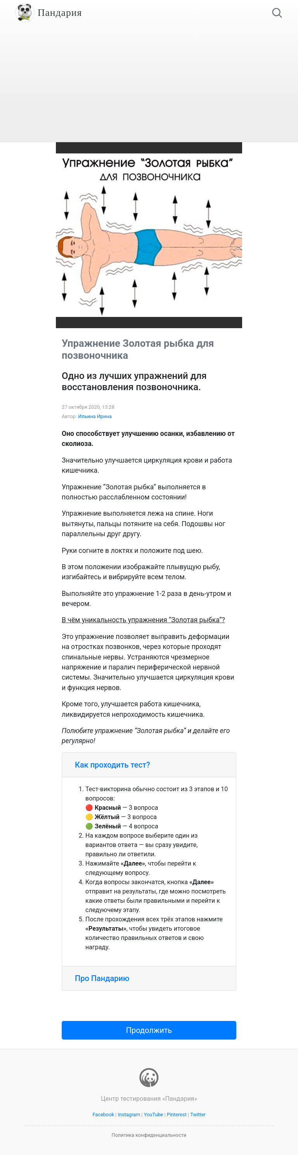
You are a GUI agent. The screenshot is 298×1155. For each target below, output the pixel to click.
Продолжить (149, 1030)
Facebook (103, 1114)
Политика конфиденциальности (149, 1135)
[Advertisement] (149, 83)
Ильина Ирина (95, 416)
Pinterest (177, 1114)
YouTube (153, 1114)
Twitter (198, 1114)
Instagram (129, 1114)
